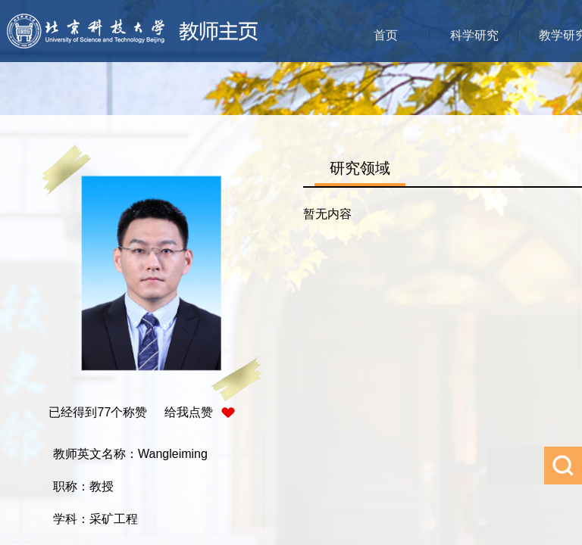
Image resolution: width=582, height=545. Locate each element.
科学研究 (474, 35)
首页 (386, 35)
